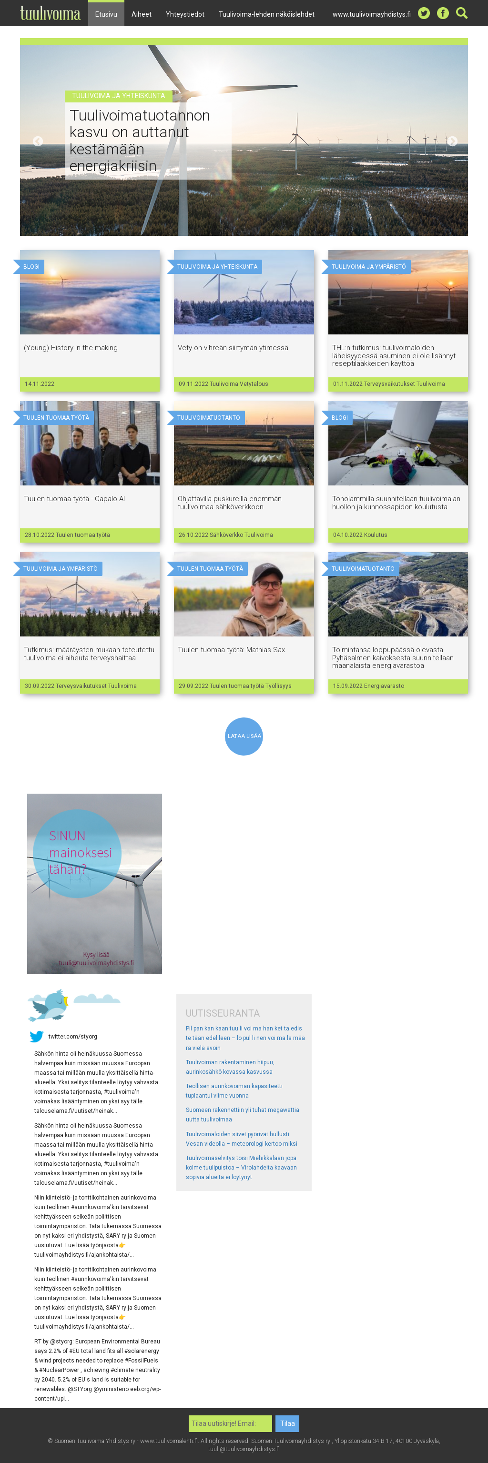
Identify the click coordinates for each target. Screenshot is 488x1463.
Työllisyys (278, 686)
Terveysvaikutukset (390, 384)
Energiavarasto (384, 686)
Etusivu (106, 14)
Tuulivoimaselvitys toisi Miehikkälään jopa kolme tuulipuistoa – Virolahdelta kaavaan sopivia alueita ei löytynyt (241, 1167)
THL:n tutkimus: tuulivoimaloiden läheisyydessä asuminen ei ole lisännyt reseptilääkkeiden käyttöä (394, 355)
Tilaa (287, 1423)
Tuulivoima (225, 384)
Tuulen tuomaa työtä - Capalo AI (74, 498)
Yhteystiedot (185, 14)
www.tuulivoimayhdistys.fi (372, 14)
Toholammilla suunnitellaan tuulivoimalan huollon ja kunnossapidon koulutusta (396, 502)
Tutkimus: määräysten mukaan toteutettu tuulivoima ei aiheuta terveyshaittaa (89, 654)
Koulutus (375, 535)
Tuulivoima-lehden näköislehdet (267, 14)
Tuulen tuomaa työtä (83, 535)
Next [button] (451, 140)
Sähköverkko (227, 535)
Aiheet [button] (142, 14)
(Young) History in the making (71, 347)
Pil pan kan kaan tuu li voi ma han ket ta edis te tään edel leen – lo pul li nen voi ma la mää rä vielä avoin (245, 1038)
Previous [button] (36, 140)
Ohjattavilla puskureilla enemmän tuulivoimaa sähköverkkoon (230, 502)
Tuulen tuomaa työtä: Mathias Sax (231, 650)
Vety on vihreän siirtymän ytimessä (233, 347)
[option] (244, 140)
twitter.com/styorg (73, 1036)
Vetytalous (254, 384)
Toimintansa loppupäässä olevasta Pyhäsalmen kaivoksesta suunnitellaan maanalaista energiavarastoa (393, 658)
